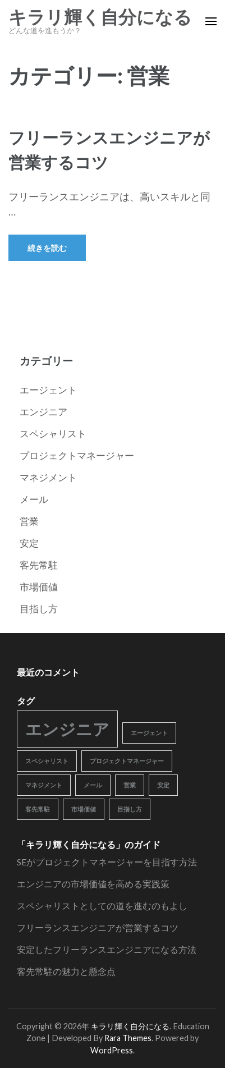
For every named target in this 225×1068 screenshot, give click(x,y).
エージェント (48, 390)
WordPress (111, 1050)
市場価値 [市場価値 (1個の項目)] (83, 809)
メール (34, 499)
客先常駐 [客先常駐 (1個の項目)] (37, 809)
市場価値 (39, 587)
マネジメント (48, 477)
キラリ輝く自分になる (100, 17)
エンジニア (43, 412)
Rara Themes (127, 1038)
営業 (29, 521)
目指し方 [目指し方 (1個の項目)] (129, 809)
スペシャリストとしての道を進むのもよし (102, 905)
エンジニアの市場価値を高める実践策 (93, 883)
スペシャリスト (53, 433)
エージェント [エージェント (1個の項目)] (149, 732)
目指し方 (39, 609)
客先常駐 (39, 565)
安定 (29, 543)
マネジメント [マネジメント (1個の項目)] (43, 785)
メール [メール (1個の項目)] (93, 785)
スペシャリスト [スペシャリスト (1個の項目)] (46, 760)
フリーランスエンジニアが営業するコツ (97, 927)
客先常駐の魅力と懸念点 (66, 971)
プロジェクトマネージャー (77, 455)
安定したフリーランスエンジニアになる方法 (106, 949)
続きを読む (47, 248)
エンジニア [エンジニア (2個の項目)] (67, 729)
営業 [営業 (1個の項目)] (129, 785)
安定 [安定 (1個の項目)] (163, 785)
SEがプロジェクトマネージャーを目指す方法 (107, 861)
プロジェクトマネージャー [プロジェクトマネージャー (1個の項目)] (127, 760)
